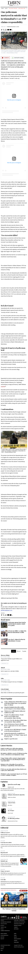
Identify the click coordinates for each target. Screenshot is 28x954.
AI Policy (2, 925)
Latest (6, 8)
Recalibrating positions (13, 818)
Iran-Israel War (21, 8)
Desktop (2, 938)
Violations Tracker (13, 8)
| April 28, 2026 (14, 5)
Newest (18, 651)
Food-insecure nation (6, 842)
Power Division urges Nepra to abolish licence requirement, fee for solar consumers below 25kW (15, 725)
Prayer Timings (4, 933)
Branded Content (18, 925)
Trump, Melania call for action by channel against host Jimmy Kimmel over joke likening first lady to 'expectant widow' (13, 759)
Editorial (4, 827)
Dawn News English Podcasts (8, 890)
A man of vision (11, 802)
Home (2, 8)
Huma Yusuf (10, 813)
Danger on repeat (5, 871)
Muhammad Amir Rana (13, 821)
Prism (15, 935)
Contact (2, 920)
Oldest (13, 651)
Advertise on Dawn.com (19, 923)
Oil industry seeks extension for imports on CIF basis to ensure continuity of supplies (14, 774)
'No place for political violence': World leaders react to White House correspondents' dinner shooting (13, 716)
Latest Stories (6, 745)
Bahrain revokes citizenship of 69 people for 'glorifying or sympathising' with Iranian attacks (13, 765)
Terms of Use (3, 927)
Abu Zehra (10, 805)
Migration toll (4, 852)
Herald (2, 948)
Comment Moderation (5, 930)
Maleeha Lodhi (11, 787)
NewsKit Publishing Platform (19, 946)
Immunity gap (4, 861)
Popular (24, 651)
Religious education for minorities (16, 795)
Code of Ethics (4, 923)
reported (3, 386)
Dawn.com (3, 26)
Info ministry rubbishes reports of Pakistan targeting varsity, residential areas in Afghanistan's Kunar (14, 754)
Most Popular (6, 698)
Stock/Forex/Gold (4, 935)
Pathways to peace (5, 832)
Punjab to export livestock (10, 739)
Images (15, 937)
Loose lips (3, 879)
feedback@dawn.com (6, 610)
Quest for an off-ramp (14, 784)
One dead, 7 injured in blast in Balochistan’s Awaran (16, 640)
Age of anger (11, 810)
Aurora (15, 940)
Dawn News (16, 942)
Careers (16, 927)
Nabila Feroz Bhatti (12, 797)
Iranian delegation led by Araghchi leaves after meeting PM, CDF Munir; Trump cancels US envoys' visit (15, 735)
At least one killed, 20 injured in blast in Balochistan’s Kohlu (17, 631)
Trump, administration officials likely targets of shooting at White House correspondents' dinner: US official (15, 703)
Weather (2, 937)
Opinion (4, 781)
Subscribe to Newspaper (19, 920)
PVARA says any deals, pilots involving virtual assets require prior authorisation (13, 769)
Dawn (15, 933)
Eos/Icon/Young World (5, 945)
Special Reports (17, 938)
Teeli (2, 950)
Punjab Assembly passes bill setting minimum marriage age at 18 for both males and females (12, 749)
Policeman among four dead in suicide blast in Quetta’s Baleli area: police (17, 624)
